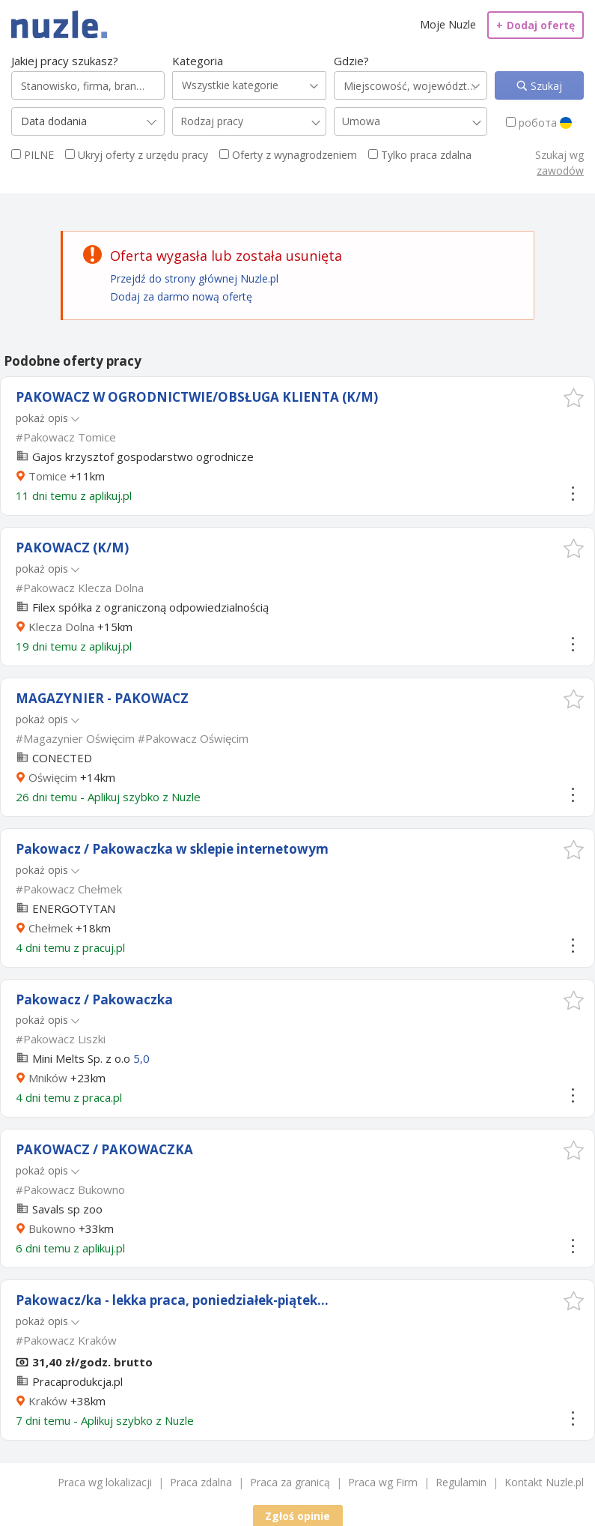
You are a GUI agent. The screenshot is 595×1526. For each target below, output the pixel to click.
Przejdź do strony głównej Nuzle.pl (194, 278)
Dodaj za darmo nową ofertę (181, 296)
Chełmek (50, 927)
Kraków (47, 1400)
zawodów (560, 170)
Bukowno (52, 1228)
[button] (574, 397)
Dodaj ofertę (535, 25)
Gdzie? (351, 60)
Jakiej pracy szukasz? (64, 60)
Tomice (47, 475)
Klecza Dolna (61, 626)
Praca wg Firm (383, 1482)
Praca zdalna (201, 1482)
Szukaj (545, 86)
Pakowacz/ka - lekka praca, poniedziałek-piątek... (172, 1300)
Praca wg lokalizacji (105, 1482)
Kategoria (197, 60)
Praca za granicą (290, 1482)
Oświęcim (52, 777)
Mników (47, 1077)
